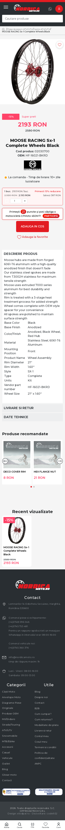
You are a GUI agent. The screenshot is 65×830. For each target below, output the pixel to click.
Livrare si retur (43, 730)
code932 (52, 813)
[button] (5, 461)
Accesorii (7, 747)
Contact (7, 780)
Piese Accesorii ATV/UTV (20, 29)
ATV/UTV (7, 730)
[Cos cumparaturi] (32, 825)
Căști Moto (8, 691)
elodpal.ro (23, 813)
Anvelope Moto (11, 697)
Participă (51, 215)
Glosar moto (9, 774)
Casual (6, 752)
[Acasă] (4, 29)
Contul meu (42, 736)
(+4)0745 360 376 (19, 647)
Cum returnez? (44, 719)
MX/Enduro (8, 719)
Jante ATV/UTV (42, 29)
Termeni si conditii (45, 747)
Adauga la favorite (32, 237)
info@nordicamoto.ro (22, 657)
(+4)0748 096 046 (19, 622)
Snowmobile (9, 735)
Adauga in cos (32, 226)
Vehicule (7, 758)
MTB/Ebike (8, 741)
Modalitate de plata (47, 725)
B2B (37, 708)
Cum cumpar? (43, 713)
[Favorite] (45, 825)
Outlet (6, 763)
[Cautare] (19, 825)
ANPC (38, 763)
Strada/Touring (11, 724)
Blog (5, 769)
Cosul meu (41, 741)
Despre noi (41, 697)
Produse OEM (10, 713)
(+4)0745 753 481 (18, 626)
